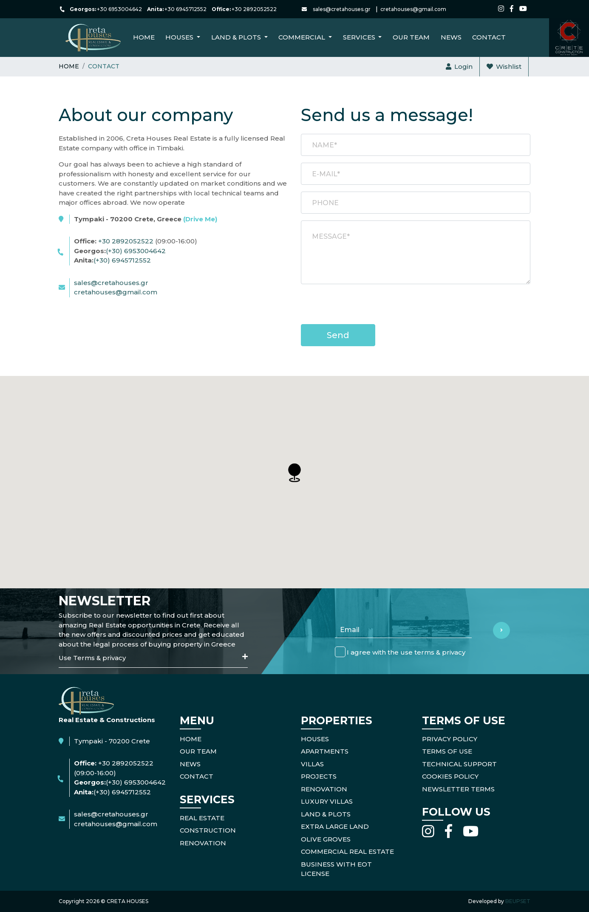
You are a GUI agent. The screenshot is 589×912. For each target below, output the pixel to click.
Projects (319, 776)
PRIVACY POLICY (449, 739)
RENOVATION (203, 843)
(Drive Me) (200, 219)
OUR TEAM (198, 751)
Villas (312, 764)
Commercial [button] (302, 37)
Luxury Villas (327, 801)
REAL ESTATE (202, 818)
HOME (190, 739)
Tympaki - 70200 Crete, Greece (145, 219)
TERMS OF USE (447, 751)
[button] (294, 472)
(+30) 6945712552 (122, 260)
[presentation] (365, 307)
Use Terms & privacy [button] (153, 657)
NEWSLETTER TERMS (458, 789)
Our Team (411, 37)
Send (338, 335)
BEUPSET (517, 901)
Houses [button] (180, 37)
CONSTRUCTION (208, 830)
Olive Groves (326, 839)
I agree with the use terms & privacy (406, 652)
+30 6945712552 (185, 9)
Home (144, 37)
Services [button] (360, 37)
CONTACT (489, 37)
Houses (315, 739)
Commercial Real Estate (347, 851)
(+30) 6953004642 (136, 251)
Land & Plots (326, 814)
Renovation (324, 789)
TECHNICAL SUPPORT (459, 764)
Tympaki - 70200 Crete (112, 741)
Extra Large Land (335, 826)
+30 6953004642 (119, 9)
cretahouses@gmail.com (413, 9)
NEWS (451, 37)
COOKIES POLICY (450, 776)
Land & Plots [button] (237, 37)
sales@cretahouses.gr (342, 9)
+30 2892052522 (254, 9)
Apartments (324, 751)
